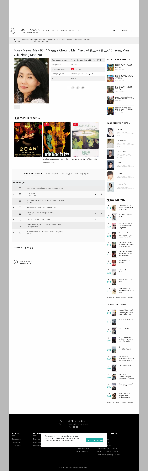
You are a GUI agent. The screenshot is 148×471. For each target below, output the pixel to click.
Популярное (16, 445)
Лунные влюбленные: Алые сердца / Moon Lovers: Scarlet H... (126, 235)
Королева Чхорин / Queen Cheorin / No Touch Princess (125, 253)
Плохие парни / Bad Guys (125, 280)
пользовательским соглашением (57, 443)
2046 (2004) (31, 193)
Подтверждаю (95, 440)
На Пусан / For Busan (126, 319)
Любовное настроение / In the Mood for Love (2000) (46, 200)
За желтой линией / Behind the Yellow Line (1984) (45, 232)
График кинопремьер (41, 442)
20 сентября (75, 74)
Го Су (119, 162)
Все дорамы (16, 439)
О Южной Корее (82, 451)
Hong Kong (78, 69)
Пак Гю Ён (120, 129)
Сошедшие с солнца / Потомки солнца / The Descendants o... (126, 244)
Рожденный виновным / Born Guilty (124, 156)
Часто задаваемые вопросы (107, 451)
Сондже (120, 173)
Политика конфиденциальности (108, 455)
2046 (16, 159)
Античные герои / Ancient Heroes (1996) (41, 207)
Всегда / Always (124, 328)
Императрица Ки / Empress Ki (125, 262)
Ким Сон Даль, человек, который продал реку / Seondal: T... (126, 378)
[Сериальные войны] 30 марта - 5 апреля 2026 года (124, 97)
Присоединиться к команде (107, 448)
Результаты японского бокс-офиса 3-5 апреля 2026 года (123, 66)
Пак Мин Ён (121, 184)
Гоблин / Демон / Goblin (124, 271)
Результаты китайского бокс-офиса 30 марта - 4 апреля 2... (124, 77)
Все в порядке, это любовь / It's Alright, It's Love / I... (126, 290)
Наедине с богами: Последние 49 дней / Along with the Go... (126, 340)
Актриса (74, 65)
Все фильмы (37, 439)
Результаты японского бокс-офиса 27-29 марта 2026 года (124, 109)
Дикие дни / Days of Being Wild (84, 159)
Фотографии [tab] (82, 173)
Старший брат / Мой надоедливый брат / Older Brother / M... (126, 312)
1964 (82, 74)
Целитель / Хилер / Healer (125, 215)
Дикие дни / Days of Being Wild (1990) (40, 213)
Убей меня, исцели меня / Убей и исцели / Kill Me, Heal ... (126, 207)
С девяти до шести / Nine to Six (125, 165)
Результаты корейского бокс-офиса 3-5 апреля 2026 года (124, 87)
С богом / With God (125, 365)
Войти (124, 31)
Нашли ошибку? (26, 261)
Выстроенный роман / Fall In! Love (125, 134)
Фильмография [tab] (33, 173)
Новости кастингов (118, 123)
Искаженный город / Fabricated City (126, 385)
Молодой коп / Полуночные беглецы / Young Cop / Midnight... (127, 358)
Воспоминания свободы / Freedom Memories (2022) (46, 188)
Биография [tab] (51, 173)
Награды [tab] (67, 173)
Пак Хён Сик (121, 140)
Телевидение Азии (82, 448)
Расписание (16, 442)
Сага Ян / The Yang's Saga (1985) (38, 219)
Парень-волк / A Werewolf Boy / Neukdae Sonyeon (125, 395)
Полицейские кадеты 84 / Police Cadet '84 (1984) (44, 225)
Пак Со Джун (121, 151)
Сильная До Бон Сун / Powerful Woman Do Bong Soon (126, 226)
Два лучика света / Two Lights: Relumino (125, 348)
